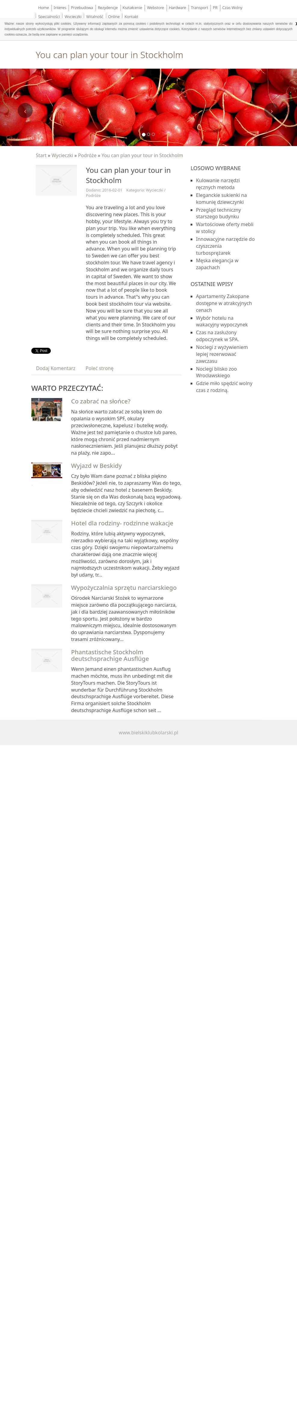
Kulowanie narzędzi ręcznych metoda (218, 184)
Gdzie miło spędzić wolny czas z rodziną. (224, 387)
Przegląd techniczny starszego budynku (218, 213)
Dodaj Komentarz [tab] (55, 368)
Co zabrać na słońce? (100, 401)
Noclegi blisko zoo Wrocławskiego (216, 372)
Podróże (87, 155)
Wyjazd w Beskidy (96, 466)
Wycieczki (62, 155)
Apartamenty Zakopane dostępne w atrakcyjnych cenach (224, 303)
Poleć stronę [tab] (100, 368)
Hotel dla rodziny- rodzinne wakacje (122, 523)
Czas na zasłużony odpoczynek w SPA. (217, 336)
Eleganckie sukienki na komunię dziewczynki (221, 198)
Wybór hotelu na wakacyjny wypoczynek (222, 321)
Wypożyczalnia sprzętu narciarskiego (124, 588)
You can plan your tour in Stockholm (142, 155)
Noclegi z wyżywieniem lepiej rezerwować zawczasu (222, 354)
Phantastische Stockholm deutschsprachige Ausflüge (110, 655)
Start (41, 155)
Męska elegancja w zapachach (217, 264)
